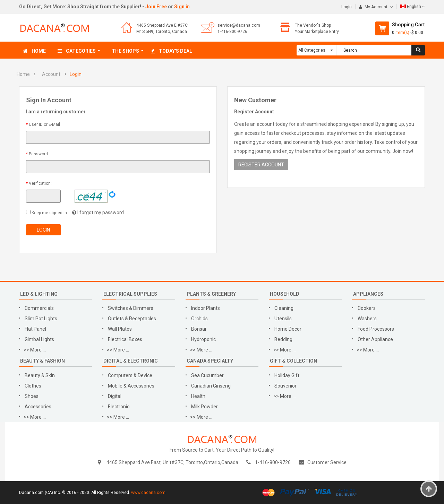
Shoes (32, 396)
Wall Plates (120, 329)
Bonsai (198, 329)
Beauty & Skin (40, 375)
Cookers (367, 308)
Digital (114, 396)
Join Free (156, 6)
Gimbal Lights (39, 339)
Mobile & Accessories (131, 386)
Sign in (182, 6)
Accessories (38, 406)
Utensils (283, 318)
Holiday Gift (286, 375)
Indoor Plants (205, 308)
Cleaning (283, 308)
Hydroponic (203, 339)
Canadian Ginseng (211, 386)
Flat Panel (35, 329)
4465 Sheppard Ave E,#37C (162, 25)
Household (284, 294)
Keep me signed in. (49, 212)
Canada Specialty (210, 361)
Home (23, 74)
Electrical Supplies (130, 294)
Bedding (283, 339)
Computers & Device (130, 375)
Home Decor (287, 329)
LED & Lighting (39, 294)
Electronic (118, 406)
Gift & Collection (293, 361)
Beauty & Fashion (42, 361)
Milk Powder (204, 406)
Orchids (199, 318)
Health (198, 396)
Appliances (368, 294)
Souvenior (285, 386)
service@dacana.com (238, 25)
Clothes (33, 386)
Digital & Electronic (130, 361)
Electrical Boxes (125, 339)
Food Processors (376, 329)
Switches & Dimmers (130, 308)
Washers (367, 318)
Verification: (40, 183)
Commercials (39, 308)
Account (51, 74)
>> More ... (35, 350)
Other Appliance (375, 339)
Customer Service (327, 462)
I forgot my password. (101, 212)
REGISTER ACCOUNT (261, 164)
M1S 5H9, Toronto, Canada (161, 31)
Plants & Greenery (211, 294)
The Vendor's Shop (313, 25)
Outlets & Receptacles (132, 318)
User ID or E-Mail (44, 124)
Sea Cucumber (207, 375)
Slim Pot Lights (41, 318)
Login (346, 7)
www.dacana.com (148, 492)
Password (38, 153)
